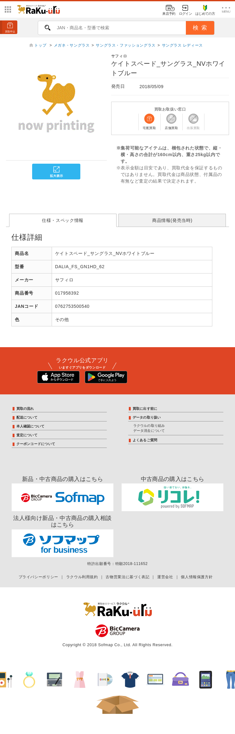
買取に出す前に (145, 408)
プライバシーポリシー (38, 577)
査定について (26, 435)
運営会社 (165, 577)
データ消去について (149, 430)
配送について (26, 417)
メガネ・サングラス (72, 45)
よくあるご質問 (145, 440)
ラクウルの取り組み (149, 425)
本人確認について (30, 426)
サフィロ (119, 56)
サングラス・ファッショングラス (126, 45)
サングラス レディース (182, 45)
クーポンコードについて (35, 444)
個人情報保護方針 (197, 577)
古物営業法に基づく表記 (127, 577)
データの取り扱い (147, 417)
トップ (41, 45)
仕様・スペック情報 (62, 220)
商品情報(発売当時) (172, 220)
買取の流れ (25, 408)
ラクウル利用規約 (82, 577)
